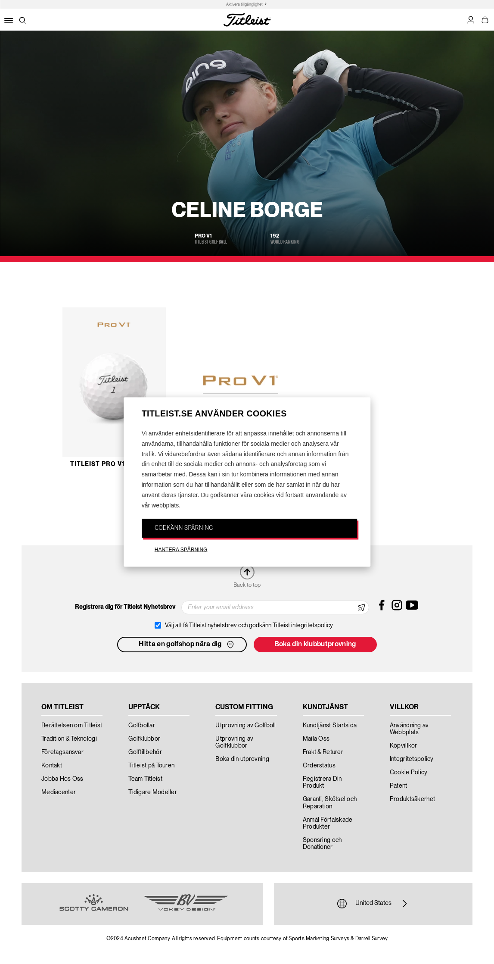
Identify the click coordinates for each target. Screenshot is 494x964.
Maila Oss (316, 739)
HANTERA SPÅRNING (181, 550)
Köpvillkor (403, 745)
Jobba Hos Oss (62, 779)
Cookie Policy (409, 772)
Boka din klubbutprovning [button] (315, 645)
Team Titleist (145, 779)
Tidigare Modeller (152, 792)
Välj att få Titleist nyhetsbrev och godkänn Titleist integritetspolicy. (249, 625)
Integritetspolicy (412, 759)
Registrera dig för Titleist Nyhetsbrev (125, 607)
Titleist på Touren (151, 765)
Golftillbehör (145, 752)
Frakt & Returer (323, 752)
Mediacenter (58, 792)
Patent (398, 786)
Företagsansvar (62, 752)
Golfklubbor (144, 739)
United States (373, 904)
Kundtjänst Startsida (330, 725)
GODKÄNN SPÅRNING (184, 527)
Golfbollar (141, 725)
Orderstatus (319, 765)
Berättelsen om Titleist (71, 725)
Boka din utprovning (242, 759)
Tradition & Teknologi (69, 739)
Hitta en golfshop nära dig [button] (187, 644)
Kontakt (51, 765)
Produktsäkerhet (412, 799)
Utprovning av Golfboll (245, 725)
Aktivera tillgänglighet (244, 4)
